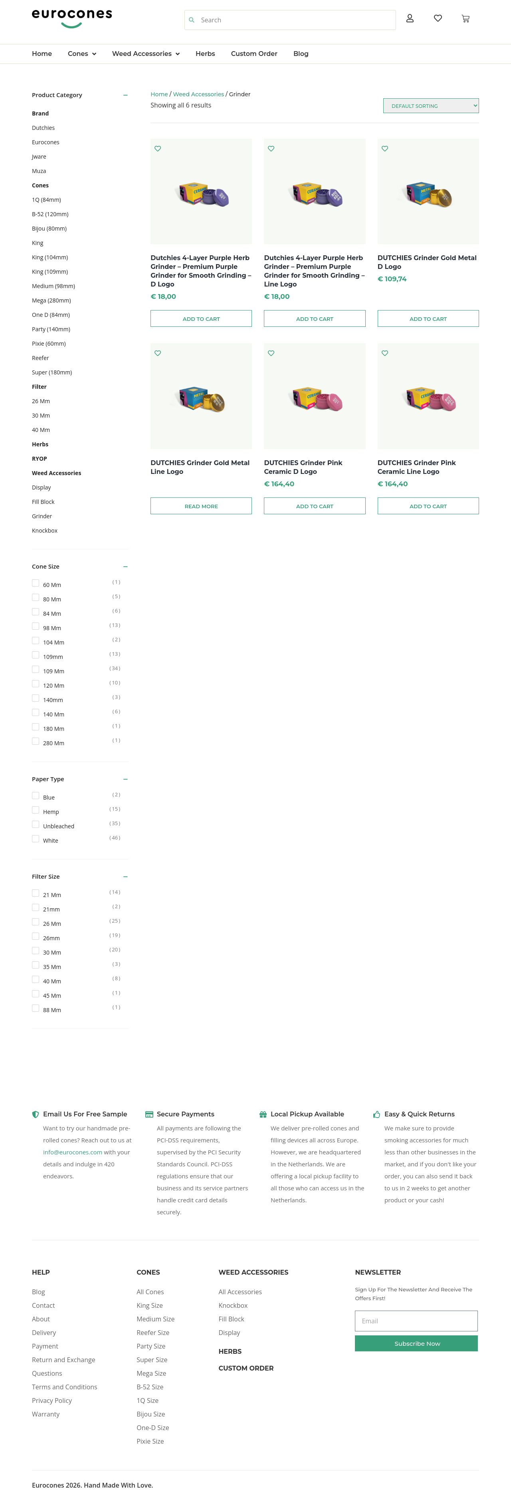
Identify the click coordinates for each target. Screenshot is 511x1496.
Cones (82, 54)
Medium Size (155, 1319)
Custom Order (254, 54)
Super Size (152, 1359)
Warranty (45, 1414)
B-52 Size (150, 1387)
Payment (45, 1346)
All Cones (150, 1291)
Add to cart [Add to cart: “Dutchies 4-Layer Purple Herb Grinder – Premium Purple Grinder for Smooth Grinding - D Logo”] (201, 319)
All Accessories (240, 1291)
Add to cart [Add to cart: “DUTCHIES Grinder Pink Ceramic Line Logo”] (428, 506)
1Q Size (147, 1400)
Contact (43, 1305)
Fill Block (231, 1319)
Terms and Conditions (64, 1387)
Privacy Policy (52, 1400)
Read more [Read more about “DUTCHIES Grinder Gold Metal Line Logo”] (201, 506)
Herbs (205, 54)
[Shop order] (431, 105)
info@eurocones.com (72, 1152)
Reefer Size (153, 1332)
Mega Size (151, 1373)
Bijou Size (151, 1414)
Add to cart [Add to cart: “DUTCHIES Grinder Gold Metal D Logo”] (428, 319)
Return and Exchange (63, 1359)
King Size (150, 1305)
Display (229, 1332)
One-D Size (153, 1427)
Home (42, 54)
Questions (47, 1373)
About (41, 1319)
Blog (301, 54)
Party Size (151, 1346)
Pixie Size (150, 1441)
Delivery (44, 1332)
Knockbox (233, 1305)
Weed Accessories (146, 54)
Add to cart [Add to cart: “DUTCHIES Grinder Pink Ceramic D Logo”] (314, 506)
